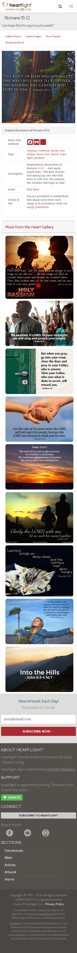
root (61, 150)
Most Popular (53, 36)
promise (39, 157)
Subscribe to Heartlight (38, 815)
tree (47, 154)
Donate (11, 797)
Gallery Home (13, 36)
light (30, 157)
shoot (39, 154)
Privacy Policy (54, 904)
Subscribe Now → (38, 731)
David (54, 150)
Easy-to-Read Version (41, 914)
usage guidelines (38, 207)
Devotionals (14, 850)
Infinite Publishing (62, 769)
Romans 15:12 (35, 168)
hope (63, 154)
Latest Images (33, 36)
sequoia (32, 150)
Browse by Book (15, 42)
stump (31, 154)
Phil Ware (33, 189)
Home (9, 879)
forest (54, 154)
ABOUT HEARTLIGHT (22, 749)
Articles (10, 865)
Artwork (10, 872)
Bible (8, 857)
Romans (38, 130)
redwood (43, 150)
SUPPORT (10, 777)
